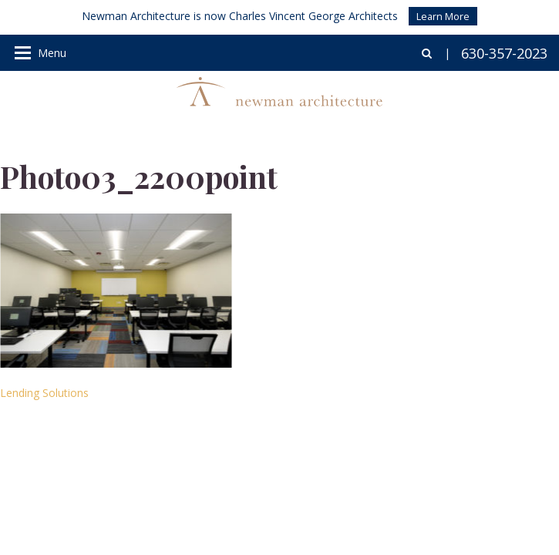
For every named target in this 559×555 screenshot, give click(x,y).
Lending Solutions (44, 392)
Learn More (443, 16)
